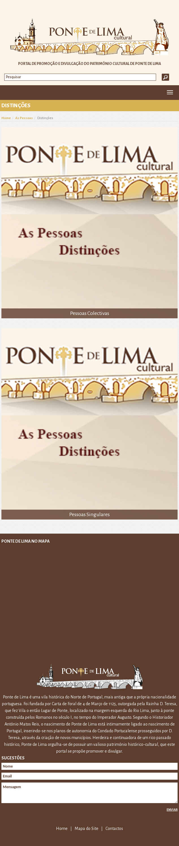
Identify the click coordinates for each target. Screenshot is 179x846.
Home (6, 118)
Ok (165, 77)
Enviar (172, 809)
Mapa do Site (86, 828)
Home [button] (8, 92)
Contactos (114, 828)
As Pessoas (24, 118)
